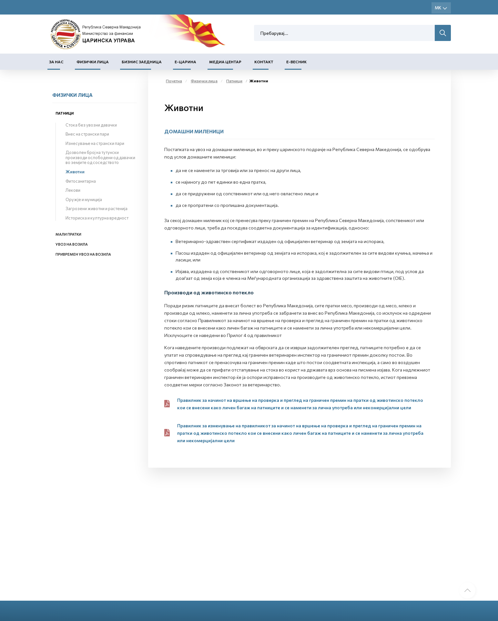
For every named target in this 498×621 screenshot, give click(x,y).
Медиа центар (225, 61)
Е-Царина (185, 61)
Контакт (263, 61)
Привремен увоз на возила (83, 254)
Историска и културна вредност (97, 217)
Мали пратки (68, 234)
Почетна (174, 80)
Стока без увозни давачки (91, 124)
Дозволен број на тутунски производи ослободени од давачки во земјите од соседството (100, 157)
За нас (56, 61)
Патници (65, 113)
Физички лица (92, 61)
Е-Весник (296, 61)
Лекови (73, 190)
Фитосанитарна (81, 181)
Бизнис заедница (142, 61)
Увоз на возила (72, 244)
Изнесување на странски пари (95, 143)
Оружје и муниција (84, 199)
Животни (75, 171)
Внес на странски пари (87, 134)
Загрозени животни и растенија (96, 208)
